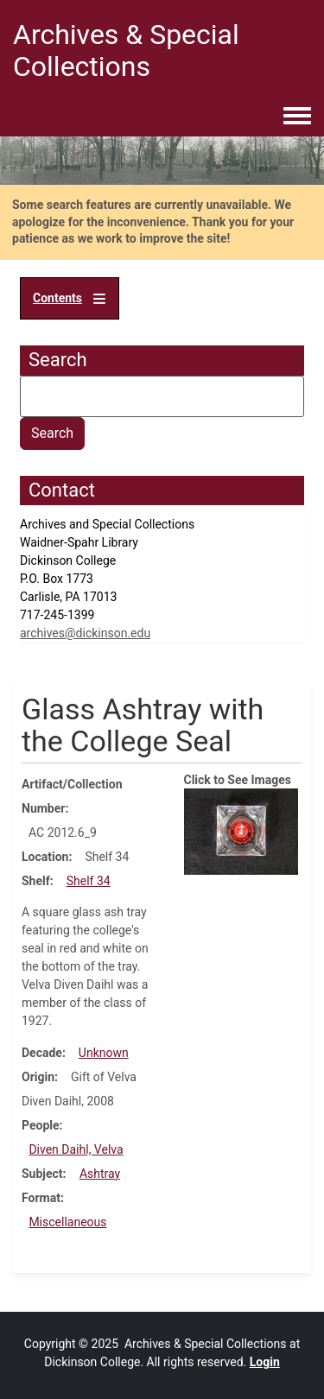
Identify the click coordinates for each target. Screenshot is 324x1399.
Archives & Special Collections (126, 50)
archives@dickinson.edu (85, 633)
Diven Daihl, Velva (76, 1149)
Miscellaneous (67, 1222)
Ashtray (99, 1174)
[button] (241, 831)
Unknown (104, 1053)
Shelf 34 (89, 881)
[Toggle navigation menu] (297, 116)
